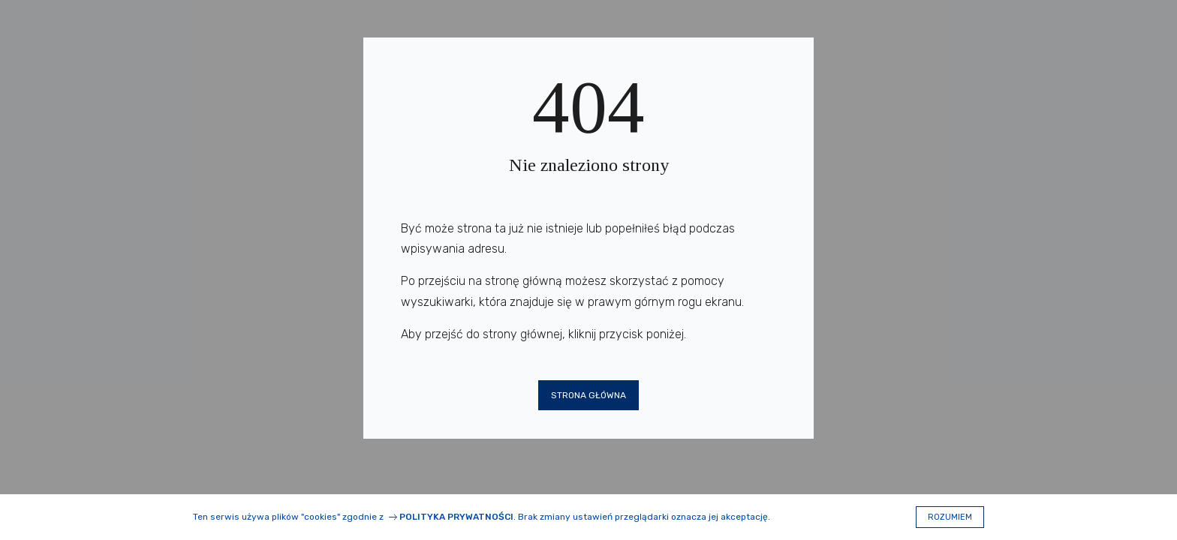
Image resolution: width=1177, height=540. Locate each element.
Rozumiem (950, 517)
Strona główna (588, 395)
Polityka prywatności (456, 517)
